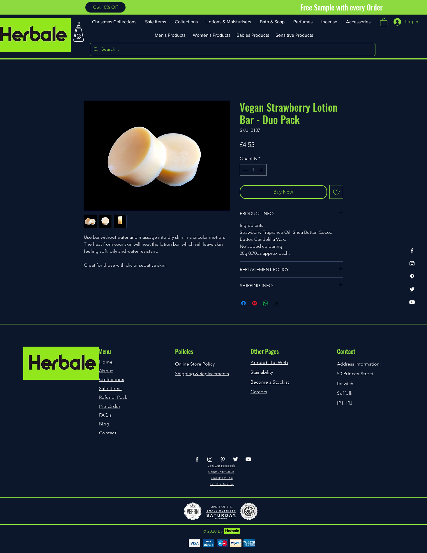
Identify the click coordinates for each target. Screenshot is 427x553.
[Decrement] (245, 169)
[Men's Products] (170, 35)
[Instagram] (412, 263)
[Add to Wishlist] (336, 192)
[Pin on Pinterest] (254, 303)
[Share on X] (276, 303)
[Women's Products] (212, 35)
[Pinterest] (412, 276)
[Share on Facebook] (243, 303)
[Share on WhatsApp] (265, 303)
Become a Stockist (269, 382)
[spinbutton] (253, 169)
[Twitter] (412, 289)
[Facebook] (412, 250)
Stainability (261, 372)
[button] (105, 7)
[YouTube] (412, 302)
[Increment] (261, 169)
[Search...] (232, 49)
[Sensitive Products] (294, 35)
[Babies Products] (253, 35)
